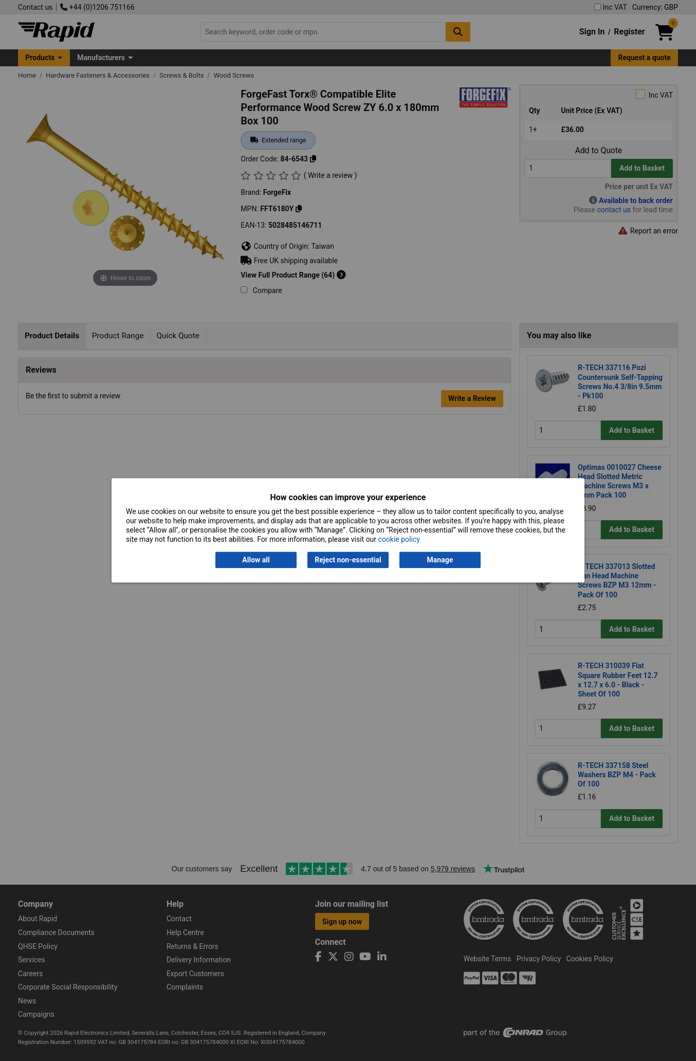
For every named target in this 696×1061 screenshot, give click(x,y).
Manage (440, 560)
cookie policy (399, 540)
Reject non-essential (348, 560)
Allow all (255, 560)
